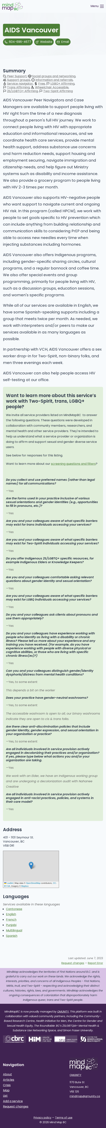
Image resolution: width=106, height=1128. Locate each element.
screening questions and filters (73, 464)
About (7, 1074)
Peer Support (17, 76)
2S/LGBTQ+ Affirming (22, 91)
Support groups (18, 80)
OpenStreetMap (33, 883)
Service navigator (20, 84)
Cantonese (14, 909)
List (5, 1096)
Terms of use (63, 1117)
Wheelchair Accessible (51, 87)
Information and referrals (54, 80)
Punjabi (11, 925)
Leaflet (8, 883)
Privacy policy (42, 1117)
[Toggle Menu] (97, 6)
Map (6, 1090)
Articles (8, 1080)
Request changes (72, 963)
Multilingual (14, 930)
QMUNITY (75, 1075)
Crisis (7, 1085)
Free (41, 84)
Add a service (13, 1101)
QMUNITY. (63, 1011)
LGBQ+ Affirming (62, 84)
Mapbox (25, 886)
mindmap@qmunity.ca (85, 1096)
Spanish (11, 936)
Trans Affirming (18, 87)
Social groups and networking (53, 76)
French (11, 919)
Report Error (95, 963)
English (11, 914)
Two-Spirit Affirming (58, 91)
